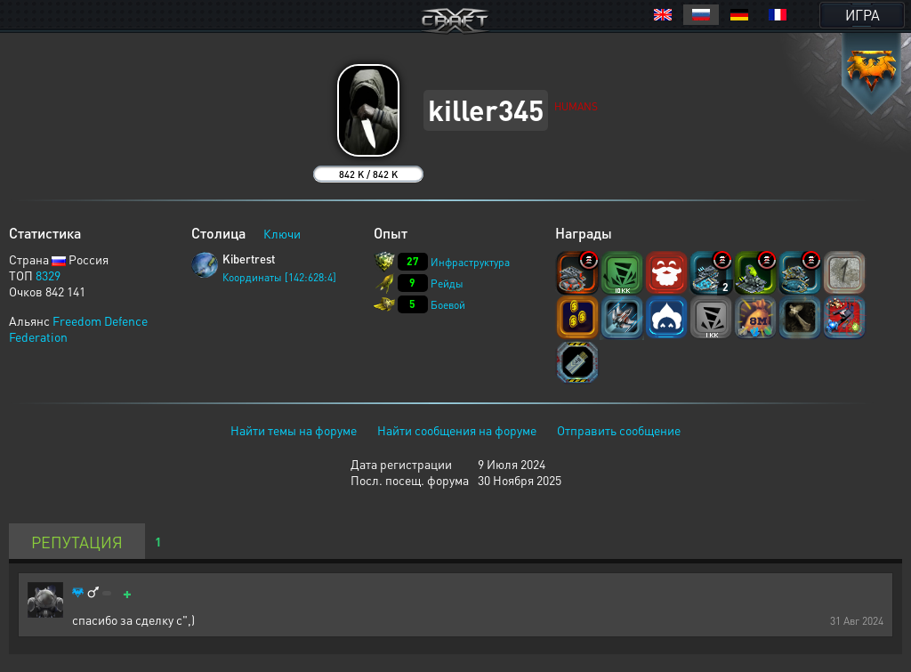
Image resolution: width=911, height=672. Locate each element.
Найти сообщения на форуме (456, 430)
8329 (48, 275)
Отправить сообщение (619, 430)
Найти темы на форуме (293, 430)
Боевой (448, 305)
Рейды (447, 283)
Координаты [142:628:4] (279, 277)
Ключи (282, 233)
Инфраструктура (470, 262)
